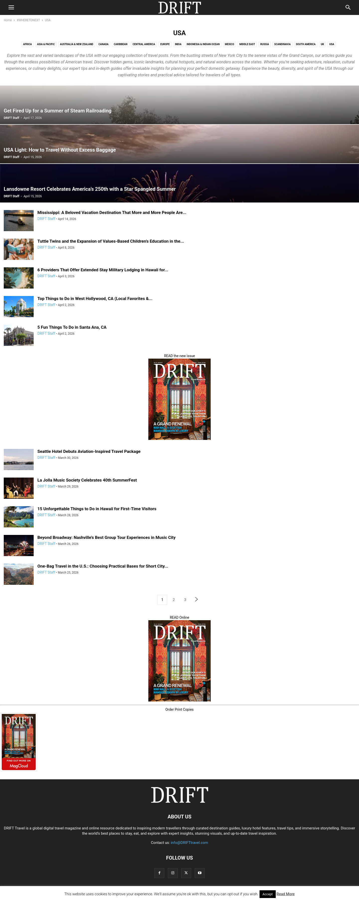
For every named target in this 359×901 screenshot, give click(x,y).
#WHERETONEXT (28, 20)
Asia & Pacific (46, 44)
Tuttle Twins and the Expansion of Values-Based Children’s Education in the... (110, 241)
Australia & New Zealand (76, 44)
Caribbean (120, 44)
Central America (144, 44)
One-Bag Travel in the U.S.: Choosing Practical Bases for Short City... (102, 566)
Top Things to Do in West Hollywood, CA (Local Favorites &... (94, 298)
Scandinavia (282, 44)
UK (322, 44)
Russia (264, 44)
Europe (165, 44)
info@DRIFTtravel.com (189, 842)
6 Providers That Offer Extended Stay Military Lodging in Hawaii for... (102, 269)
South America (306, 44)
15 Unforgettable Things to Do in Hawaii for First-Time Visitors (96, 508)
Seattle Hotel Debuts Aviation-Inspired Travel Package (89, 451)
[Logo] (179, 801)
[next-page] (197, 600)
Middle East (247, 44)
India (178, 44)
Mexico (229, 44)
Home (8, 20)
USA (331, 44)
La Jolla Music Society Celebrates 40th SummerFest (87, 480)
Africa (27, 44)
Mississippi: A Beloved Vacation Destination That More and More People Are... (111, 212)
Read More (285, 894)
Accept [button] (268, 894)
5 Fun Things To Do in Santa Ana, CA (71, 327)
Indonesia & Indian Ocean (203, 44)
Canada (103, 44)
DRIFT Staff (11, 118)
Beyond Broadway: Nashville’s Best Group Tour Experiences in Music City (106, 537)
